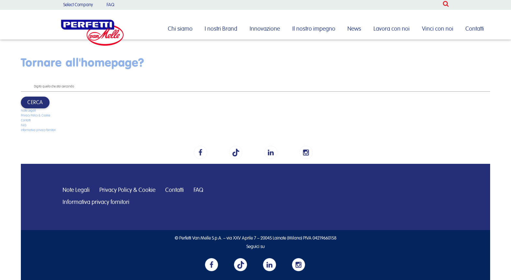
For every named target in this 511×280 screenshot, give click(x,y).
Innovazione (265, 29)
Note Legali (28, 110)
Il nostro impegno (313, 29)
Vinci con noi (437, 29)
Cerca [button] (35, 102)
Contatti (474, 29)
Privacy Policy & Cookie (35, 115)
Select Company (78, 5)
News (354, 29)
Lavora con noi (391, 29)
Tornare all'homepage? (82, 62)
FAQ (110, 5)
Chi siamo (180, 29)
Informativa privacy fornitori (38, 130)
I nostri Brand (221, 29)
